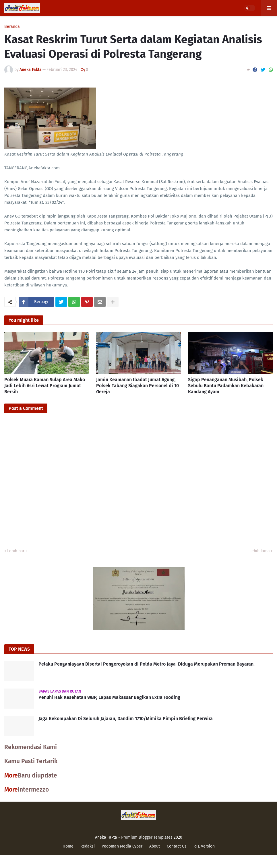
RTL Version (204, 846)
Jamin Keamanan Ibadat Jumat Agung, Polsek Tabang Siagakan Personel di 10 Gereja (137, 385)
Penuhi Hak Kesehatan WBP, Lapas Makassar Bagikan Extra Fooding (109, 697)
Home (68, 846)
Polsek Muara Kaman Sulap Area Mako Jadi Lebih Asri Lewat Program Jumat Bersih (44, 385)
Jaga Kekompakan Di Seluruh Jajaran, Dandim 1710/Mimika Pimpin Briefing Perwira (125, 718)
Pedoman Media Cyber (122, 846)
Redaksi (87, 846)
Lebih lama (259, 550)
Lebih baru (17, 550)
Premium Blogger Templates (147, 837)
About (154, 846)
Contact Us (177, 846)
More (11, 775)
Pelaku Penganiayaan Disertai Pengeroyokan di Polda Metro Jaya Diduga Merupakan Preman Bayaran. (146, 664)
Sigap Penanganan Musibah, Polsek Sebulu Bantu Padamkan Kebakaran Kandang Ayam (226, 385)
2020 (178, 837)
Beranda (12, 27)
